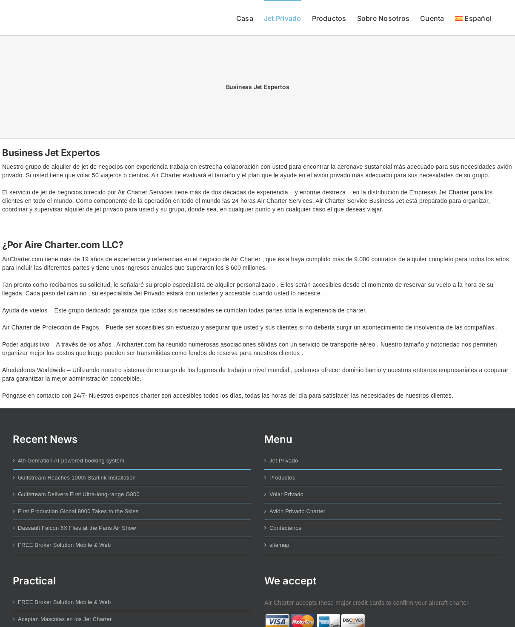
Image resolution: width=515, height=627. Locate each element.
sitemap (279, 545)
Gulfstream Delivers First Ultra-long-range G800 (79, 494)
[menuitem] (473, 17)
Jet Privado (283, 460)
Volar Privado (286, 494)
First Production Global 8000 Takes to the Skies (78, 511)
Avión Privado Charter (297, 511)
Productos (282, 477)
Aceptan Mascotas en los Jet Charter (65, 619)
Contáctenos (285, 528)
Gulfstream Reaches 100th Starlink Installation (77, 477)
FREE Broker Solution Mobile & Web (64, 545)
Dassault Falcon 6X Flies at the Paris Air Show (77, 528)
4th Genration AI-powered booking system (71, 460)
